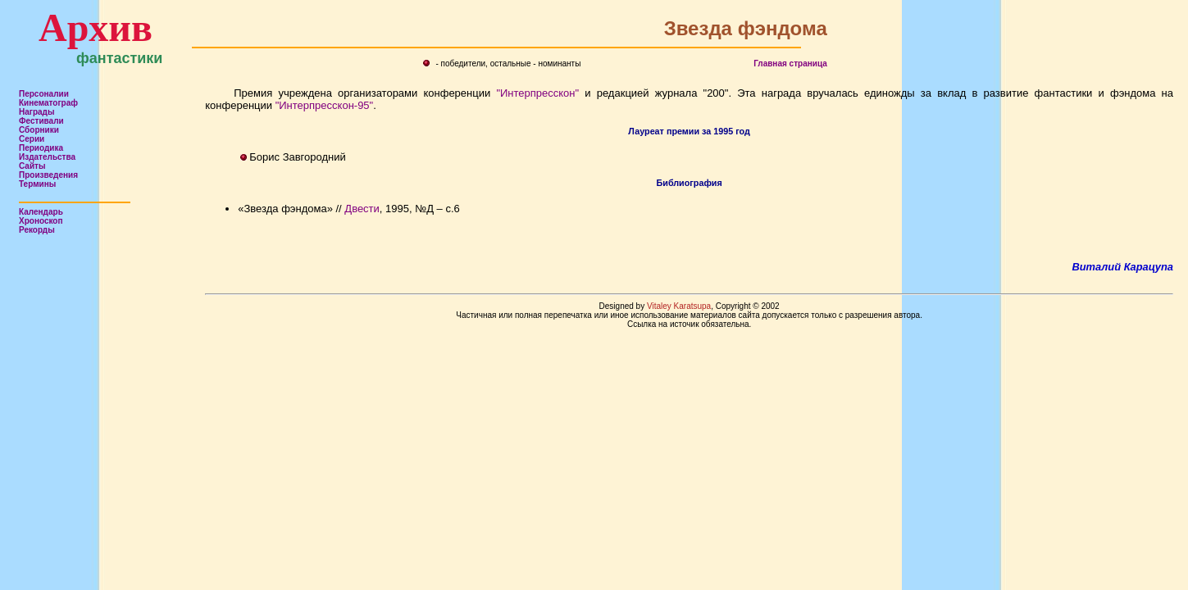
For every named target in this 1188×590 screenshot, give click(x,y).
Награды (37, 111)
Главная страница (790, 63)
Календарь (41, 211)
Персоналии (44, 93)
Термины (37, 183)
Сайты (32, 165)
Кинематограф (48, 102)
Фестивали (41, 120)
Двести (362, 208)
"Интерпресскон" (537, 93)
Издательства (47, 156)
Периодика (41, 147)
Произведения (48, 174)
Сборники (39, 129)
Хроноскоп (41, 220)
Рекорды (37, 229)
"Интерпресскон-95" (324, 105)
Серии (31, 138)
